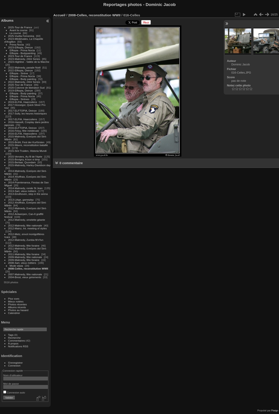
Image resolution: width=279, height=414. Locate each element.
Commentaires (16, 340)
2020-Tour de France (20, 84)
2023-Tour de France (20, 56)
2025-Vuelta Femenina (21, 35)
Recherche (14, 337)
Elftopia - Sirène (19, 73)
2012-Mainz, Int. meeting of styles (27, 228)
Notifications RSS (18, 346)
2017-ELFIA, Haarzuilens (23, 119)
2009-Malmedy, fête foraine (23, 259)
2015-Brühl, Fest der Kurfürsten (26, 142)
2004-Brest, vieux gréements (24, 277)
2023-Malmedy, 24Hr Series (24, 58)
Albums (7, 20)
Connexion (14, 365)
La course (15, 33)
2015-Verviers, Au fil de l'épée (25, 156)
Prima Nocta (17, 44)
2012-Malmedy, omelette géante (26, 219)
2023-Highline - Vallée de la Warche (28, 61)
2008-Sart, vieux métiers (22, 262)
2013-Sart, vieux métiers (22, 191)
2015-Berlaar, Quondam (22, 162)
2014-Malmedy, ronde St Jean (25, 188)
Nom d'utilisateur (12, 375)
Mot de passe (11, 383)
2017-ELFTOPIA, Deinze (22, 110)
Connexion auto (14, 392)
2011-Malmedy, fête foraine (23, 254)
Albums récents (17, 307)
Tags (11, 334)
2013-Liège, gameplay (21, 199)
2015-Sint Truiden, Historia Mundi (27, 150)
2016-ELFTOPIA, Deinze (22, 127)
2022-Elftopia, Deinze (20, 70)
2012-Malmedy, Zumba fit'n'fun (25, 239)
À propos (13, 343)
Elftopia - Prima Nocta (22, 50)
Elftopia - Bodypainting (23, 53)
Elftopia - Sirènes (20, 99)
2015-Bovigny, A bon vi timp (24, 159)
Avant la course (19, 30)
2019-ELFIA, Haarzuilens (22, 102)
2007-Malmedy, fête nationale (25, 274)
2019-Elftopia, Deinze (20, 90)
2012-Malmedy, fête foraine (23, 245)
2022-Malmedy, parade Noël (24, 67)
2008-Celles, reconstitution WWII (28, 268)
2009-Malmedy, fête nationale (25, 257)
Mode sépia (16, 265)
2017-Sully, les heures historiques (27, 113)
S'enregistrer (15, 362)
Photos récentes (17, 304)
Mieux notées (16, 301)
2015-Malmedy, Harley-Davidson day (29, 165)
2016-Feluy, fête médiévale (23, 130)
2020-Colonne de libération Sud (26, 87)
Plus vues (13, 298)
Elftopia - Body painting (23, 79)
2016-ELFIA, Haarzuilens (22, 133)
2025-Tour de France (20, 27)
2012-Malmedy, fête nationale (25, 225)
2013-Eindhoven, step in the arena (28, 193)
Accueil (59, 15)
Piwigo (274, 410)
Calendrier (14, 312)
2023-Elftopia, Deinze (20, 47)
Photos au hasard (18, 310)
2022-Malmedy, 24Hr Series (24, 81)
